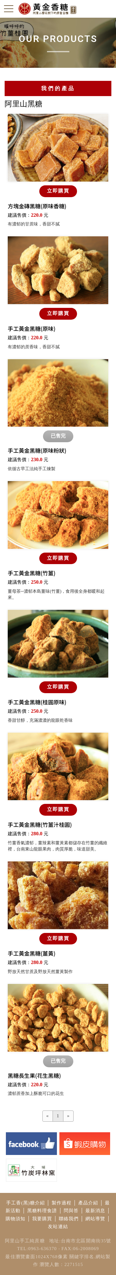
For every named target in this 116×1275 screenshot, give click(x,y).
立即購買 (58, 190)
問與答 (71, 1210)
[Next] (68, 1115)
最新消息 (95, 1210)
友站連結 (58, 1226)
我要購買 (42, 1218)
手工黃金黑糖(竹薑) (31, 573)
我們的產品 (58, 88)
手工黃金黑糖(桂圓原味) (37, 702)
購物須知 (16, 1218)
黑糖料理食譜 (42, 1210)
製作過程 (62, 1202)
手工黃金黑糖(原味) (31, 328)
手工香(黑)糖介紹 (25, 1202)
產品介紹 (88, 1202)
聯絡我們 (69, 1218)
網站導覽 (95, 1218)
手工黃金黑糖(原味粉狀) (37, 450)
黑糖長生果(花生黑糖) (34, 1075)
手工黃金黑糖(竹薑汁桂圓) (40, 824)
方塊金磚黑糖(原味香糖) (37, 206)
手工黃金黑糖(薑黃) (31, 953)
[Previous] (47, 1115)
